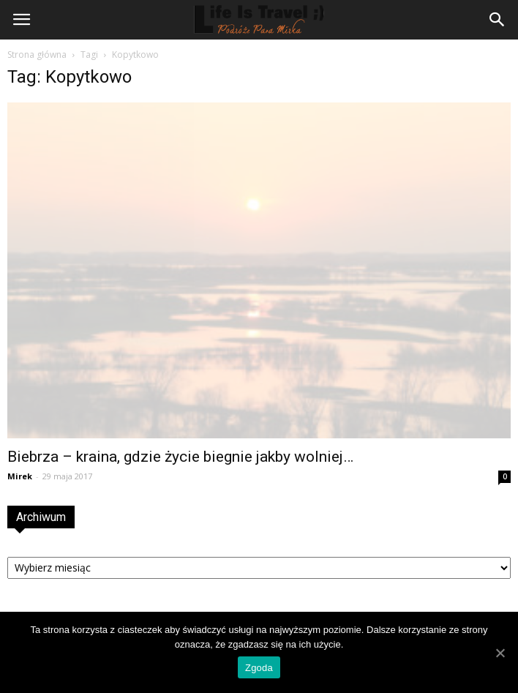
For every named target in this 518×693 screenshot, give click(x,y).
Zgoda (259, 667)
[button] (497, 20)
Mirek (19, 476)
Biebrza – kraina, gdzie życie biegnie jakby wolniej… (180, 456)
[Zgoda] (499, 652)
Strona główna (37, 54)
